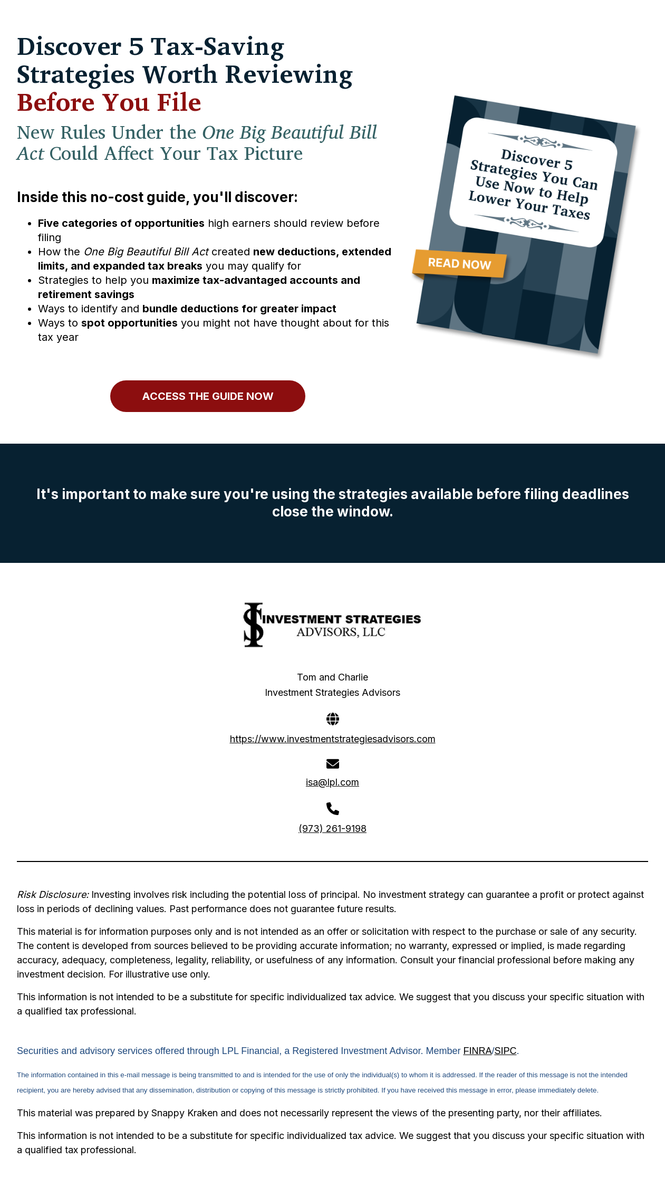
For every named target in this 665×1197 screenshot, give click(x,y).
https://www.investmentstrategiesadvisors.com (333, 738)
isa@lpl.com (332, 782)
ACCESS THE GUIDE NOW (208, 396)
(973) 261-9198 (332, 828)
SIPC (505, 1051)
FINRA (477, 1051)
